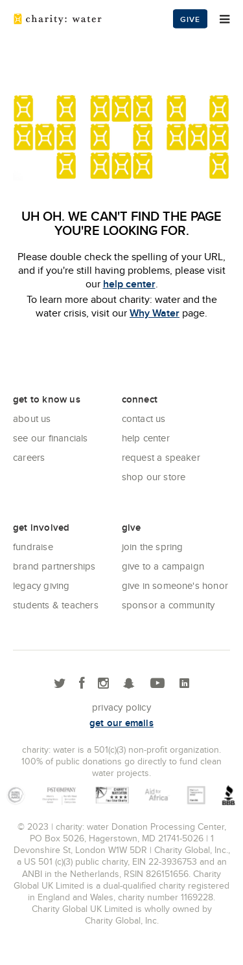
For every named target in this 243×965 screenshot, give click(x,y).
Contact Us (144, 418)
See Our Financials (50, 438)
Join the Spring (152, 546)
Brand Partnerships (54, 566)
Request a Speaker (161, 457)
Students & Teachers (55, 605)
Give (190, 19)
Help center (146, 438)
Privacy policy (121, 707)
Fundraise (33, 546)
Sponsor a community (168, 605)
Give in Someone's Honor (175, 585)
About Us (32, 418)
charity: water (57, 19)
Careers (29, 457)
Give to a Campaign (163, 566)
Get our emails (121, 723)
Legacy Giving (41, 585)
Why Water (154, 312)
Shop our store (154, 476)
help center (129, 283)
